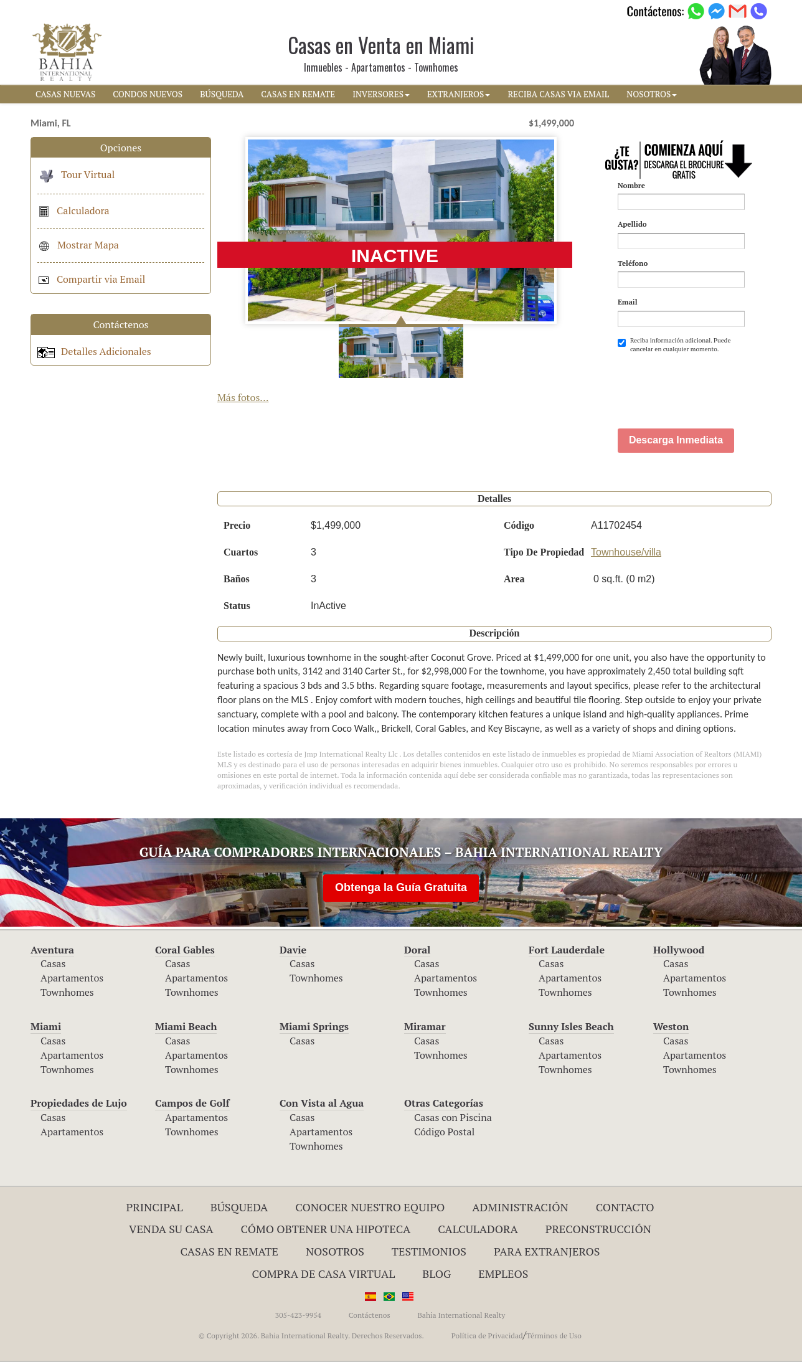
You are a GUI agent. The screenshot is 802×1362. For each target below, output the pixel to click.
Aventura (52, 950)
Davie (293, 950)
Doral (417, 950)
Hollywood (678, 950)
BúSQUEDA (221, 94)
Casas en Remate (229, 1251)
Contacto (625, 1206)
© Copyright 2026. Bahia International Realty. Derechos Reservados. (311, 1335)
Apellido (632, 224)
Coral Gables (185, 950)
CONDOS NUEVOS (147, 94)
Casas (52, 963)
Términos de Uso (554, 1335)
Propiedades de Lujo (79, 1103)
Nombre (631, 185)
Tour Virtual (76, 174)
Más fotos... (243, 397)
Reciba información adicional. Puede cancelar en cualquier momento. (674, 344)
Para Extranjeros (547, 1251)
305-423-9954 (298, 1315)
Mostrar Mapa (78, 245)
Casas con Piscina (453, 1117)
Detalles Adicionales (94, 351)
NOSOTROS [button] (651, 94)
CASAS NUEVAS (65, 94)
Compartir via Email (91, 279)
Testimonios (429, 1251)
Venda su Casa (171, 1228)
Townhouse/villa (626, 552)
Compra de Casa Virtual (323, 1273)
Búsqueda (239, 1206)
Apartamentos (71, 978)
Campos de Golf (192, 1103)
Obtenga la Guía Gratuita (401, 887)
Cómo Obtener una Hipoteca (326, 1228)
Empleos (503, 1273)
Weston (671, 1026)
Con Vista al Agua (322, 1103)
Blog (436, 1273)
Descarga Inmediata (676, 440)
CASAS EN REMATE (298, 94)
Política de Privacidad (487, 1335)
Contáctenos (369, 1315)
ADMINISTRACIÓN (520, 1206)
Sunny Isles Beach (571, 1026)
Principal (154, 1206)
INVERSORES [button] (381, 94)
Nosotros (335, 1251)
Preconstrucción (598, 1228)
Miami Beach (186, 1026)
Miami (46, 1026)
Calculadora (73, 210)
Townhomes (67, 992)
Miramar (425, 1026)
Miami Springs (314, 1026)
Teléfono (633, 263)
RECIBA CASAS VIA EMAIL (558, 94)
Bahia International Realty (461, 1315)
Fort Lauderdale (567, 950)
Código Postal (444, 1131)
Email (628, 301)
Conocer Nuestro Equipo (370, 1206)
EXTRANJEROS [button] (458, 94)
